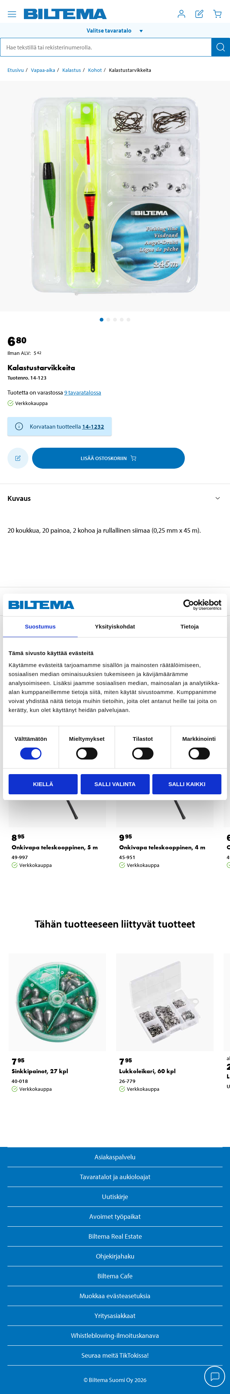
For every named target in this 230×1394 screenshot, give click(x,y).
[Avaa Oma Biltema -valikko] (181, 14)
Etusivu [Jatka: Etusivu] (15, 70)
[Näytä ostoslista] (199, 14)
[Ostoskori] (217, 14)
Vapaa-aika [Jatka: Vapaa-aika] (43, 70)
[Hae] (220, 47)
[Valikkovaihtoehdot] (12, 14)
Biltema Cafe (115, 1276)
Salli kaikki (186, 784)
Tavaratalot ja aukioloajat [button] (115, 1176)
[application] (215, 1377)
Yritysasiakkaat (115, 1315)
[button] (115, 30)
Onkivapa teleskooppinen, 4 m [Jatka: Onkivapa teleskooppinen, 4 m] (162, 847)
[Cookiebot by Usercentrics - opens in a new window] (188, 605)
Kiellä (43, 784)
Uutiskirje (115, 1196)
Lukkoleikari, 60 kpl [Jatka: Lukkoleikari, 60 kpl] (147, 1071)
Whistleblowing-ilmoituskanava (115, 1335)
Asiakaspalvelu (115, 1157)
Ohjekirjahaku (115, 1256)
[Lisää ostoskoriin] (17, 458)
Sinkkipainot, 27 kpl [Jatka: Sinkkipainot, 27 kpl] (40, 1071)
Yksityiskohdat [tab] (115, 626)
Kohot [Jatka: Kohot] (95, 70)
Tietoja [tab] (190, 626)
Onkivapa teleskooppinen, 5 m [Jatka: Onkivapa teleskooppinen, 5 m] (55, 847)
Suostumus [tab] (40, 626)
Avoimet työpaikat (115, 1216)
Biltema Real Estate (115, 1236)
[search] (115, 47)
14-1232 (93, 426)
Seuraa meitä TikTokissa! (115, 1355)
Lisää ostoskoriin (108, 458)
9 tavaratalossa (82, 392)
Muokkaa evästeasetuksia (115, 1295)
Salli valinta (115, 784)
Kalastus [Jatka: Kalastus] (71, 70)
